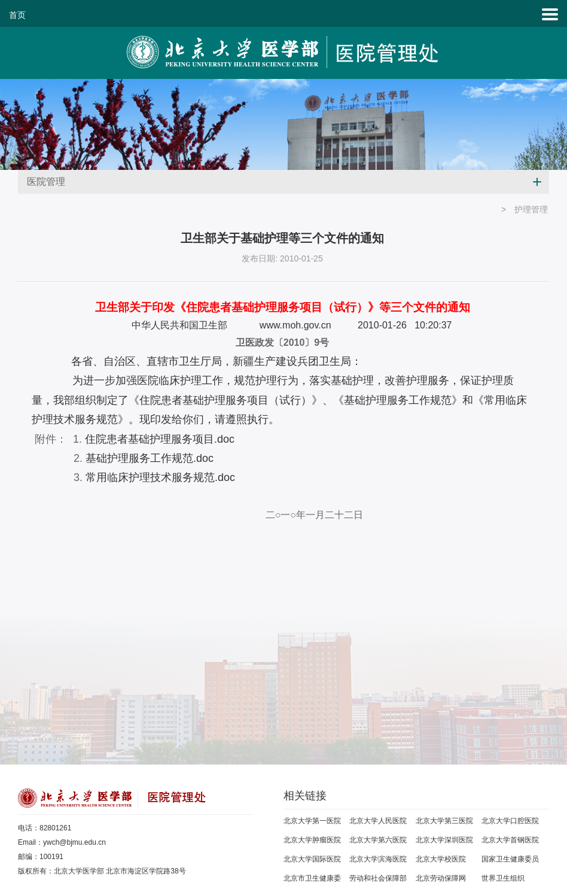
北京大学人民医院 (378, 821)
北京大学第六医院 (378, 840)
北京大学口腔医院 (510, 821)
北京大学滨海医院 (378, 859)
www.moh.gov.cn (295, 325)
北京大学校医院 (441, 859)
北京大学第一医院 (312, 821)
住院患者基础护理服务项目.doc (159, 439)
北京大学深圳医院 (444, 840)
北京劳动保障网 (441, 878)
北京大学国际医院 (312, 859)
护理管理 (531, 209)
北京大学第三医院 (444, 821)
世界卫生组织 (503, 878)
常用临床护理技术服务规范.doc (160, 477)
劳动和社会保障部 (378, 878)
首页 (17, 15)
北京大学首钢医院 (510, 840)
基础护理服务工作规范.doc (150, 458)
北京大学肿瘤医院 (312, 840)
